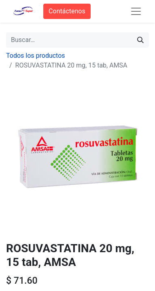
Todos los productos (35, 55)
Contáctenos (67, 11)
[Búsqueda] (140, 40)
